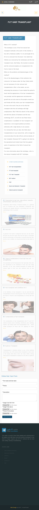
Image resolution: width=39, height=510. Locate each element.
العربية (31, 2)
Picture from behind (8, 411)
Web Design (13, 507)
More (4, 214)
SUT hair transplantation (14, 167)
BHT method (11, 179)
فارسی (35, 2)
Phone (4, 386)
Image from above (7, 407)
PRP (9, 182)
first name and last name (9, 381)
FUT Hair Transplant (13, 175)
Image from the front (8, 403)
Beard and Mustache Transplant (16, 186)
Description (5, 392)
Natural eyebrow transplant (15, 190)
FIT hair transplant (12, 171)
